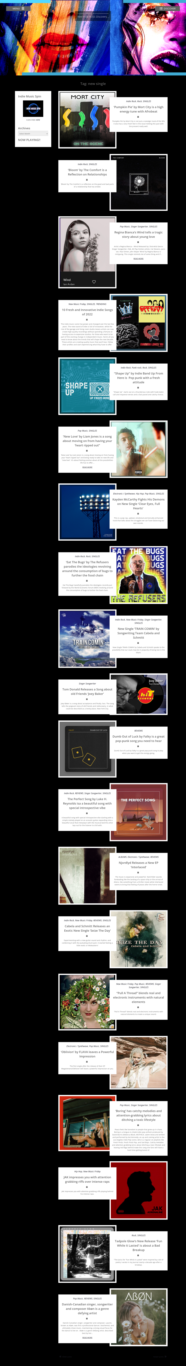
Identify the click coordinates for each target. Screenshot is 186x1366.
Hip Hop (140, 493)
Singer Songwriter (139, 226)
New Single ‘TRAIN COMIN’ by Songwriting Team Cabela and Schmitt (138, 633)
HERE (37, 120)
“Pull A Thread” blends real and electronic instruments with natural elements (138, 997)
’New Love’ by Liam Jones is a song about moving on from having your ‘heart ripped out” (87, 440)
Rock (139, 101)
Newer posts (158, 1357)
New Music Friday (77, 304)
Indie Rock (131, 101)
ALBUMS (122, 856)
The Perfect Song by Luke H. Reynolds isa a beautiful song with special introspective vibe (87, 803)
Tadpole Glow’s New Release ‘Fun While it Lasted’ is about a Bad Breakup (138, 1245)
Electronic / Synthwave (124, 493)
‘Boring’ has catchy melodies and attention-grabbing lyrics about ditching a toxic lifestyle (138, 1115)
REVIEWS (138, 730)
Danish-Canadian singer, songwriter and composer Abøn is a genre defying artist (87, 1308)
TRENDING (101, 304)
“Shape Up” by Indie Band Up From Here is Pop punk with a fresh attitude (138, 377)
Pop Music (125, 226)
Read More (138, 258)
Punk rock (136, 367)
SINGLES (147, 101)
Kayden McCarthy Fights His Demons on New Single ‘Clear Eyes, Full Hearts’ (138, 503)
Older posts (67, 1357)
